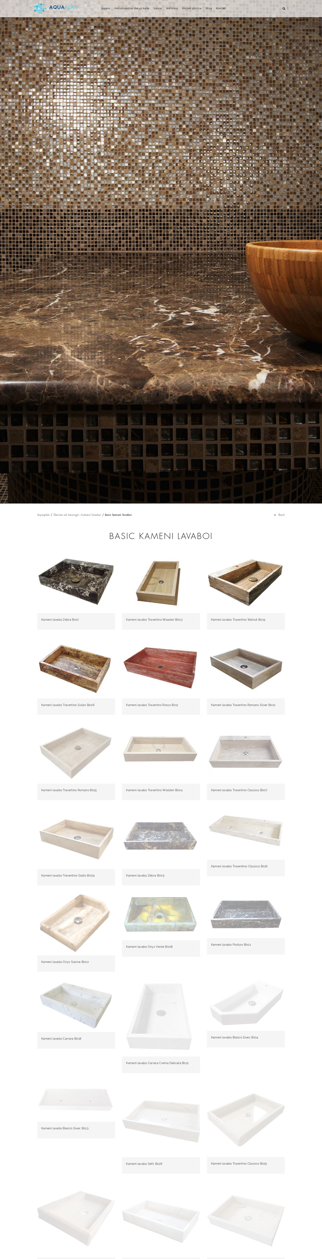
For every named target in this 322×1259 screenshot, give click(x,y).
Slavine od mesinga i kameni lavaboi (77, 515)
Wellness (172, 8)
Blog (209, 8)
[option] (161, 252)
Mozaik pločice (191, 8)
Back (279, 515)
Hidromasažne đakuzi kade (132, 8)
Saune (157, 8)
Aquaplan (43, 515)
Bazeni (105, 8)
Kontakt (221, 8)
